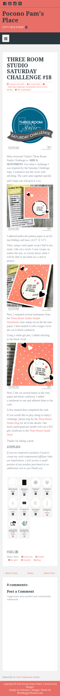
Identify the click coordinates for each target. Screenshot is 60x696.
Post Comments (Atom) (28, 677)
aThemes (25, 690)
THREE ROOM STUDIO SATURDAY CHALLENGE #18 (29, 68)
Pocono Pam (34, 84)
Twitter (40, 557)
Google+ (13, 560)
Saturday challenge (16, 87)
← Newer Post (10, 573)
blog (16, 422)
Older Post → (50, 573)
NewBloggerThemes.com (30, 693)
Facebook (27, 557)
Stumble (26, 560)
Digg (37, 560)
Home (31, 573)
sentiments (31, 87)
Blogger (30, 687)
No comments (24, 90)
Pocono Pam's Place (23, 17)
